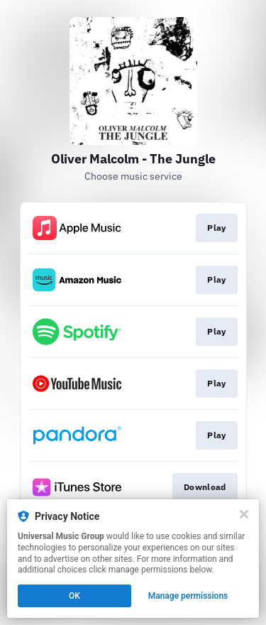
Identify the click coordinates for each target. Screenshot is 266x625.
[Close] (244, 514)
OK (74, 596)
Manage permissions (188, 596)
